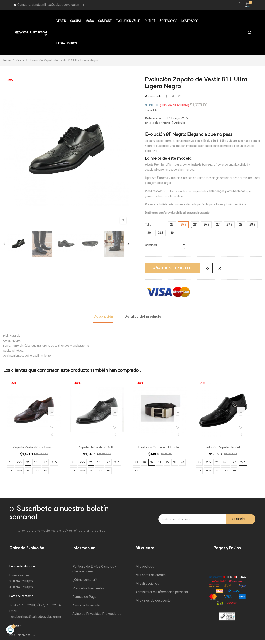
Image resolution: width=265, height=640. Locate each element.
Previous (4, 244)
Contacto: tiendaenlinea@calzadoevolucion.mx (50, 5)
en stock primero (157, 122)
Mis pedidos (145, 566)
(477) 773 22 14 (49, 605)
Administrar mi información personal (162, 592)
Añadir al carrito (172, 268)
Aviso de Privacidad (86, 605)
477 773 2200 (24, 605)
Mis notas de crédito (151, 575)
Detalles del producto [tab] (142, 317)
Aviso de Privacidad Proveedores (96, 614)
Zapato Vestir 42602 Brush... (34, 447)
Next (128, 244)
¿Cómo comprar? (84, 580)
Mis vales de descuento (153, 600)
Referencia (153, 118)
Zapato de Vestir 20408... (97, 447)
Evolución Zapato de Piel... (223, 447)
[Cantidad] (175, 246)
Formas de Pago (84, 597)
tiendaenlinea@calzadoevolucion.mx (35, 617)
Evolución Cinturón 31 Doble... (160, 447)
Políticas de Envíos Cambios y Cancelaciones (94, 569)
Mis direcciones (147, 583)
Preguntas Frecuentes (88, 588)
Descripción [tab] (103, 317)
